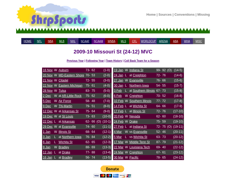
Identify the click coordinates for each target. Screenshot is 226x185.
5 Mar (118, 137)
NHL (72, 41)
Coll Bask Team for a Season (141, 60)
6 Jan (46, 142)
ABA (175, 41)
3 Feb (118, 90)
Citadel (63, 80)
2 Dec (47, 96)
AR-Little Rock (72, 96)
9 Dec (47, 106)
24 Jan (118, 75)
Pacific (134, 157)
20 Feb (118, 116)
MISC (198, 41)
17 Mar (118, 142)
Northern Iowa (71, 137)
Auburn (63, 70)
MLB (61, 41)
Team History (114, 60)
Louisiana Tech (140, 147)
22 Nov (48, 85)
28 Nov (48, 90)
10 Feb (118, 101)
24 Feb (118, 121)
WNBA (111, 41)
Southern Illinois (144, 90)
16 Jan (47, 157)
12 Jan (47, 152)
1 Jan (46, 132)
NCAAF (85, 41)
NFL (39, 41)
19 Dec (48, 116)
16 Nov (48, 70)
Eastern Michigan (70, 85)
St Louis (67, 116)
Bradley (63, 147)
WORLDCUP (148, 41)
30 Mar (118, 157)
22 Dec (48, 121)
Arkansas (68, 121)
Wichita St (65, 142)
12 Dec (48, 111)
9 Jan (46, 147)
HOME (28, 41)
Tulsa (62, 90)
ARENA (163, 41)
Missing (204, 14)
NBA (50, 41)
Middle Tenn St (140, 142)
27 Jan (118, 80)
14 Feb (118, 106)
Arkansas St (70, 111)
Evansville (69, 126)
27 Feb (118, 126)
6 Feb (118, 96)
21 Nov (48, 80)
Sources (165, 14)
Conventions (184, 14)
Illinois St (64, 132)
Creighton (139, 75)
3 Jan (46, 137)
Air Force (64, 101)
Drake (66, 152)
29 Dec (48, 126)
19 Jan (118, 70)
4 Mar (118, 132)
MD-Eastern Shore (71, 75)
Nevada (135, 116)
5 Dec (47, 101)
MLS (123, 41)
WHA (187, 41)
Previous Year (75, 60)
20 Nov (48, 75)
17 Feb (118, 111)
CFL (134, 41)
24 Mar (118, 152)
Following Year (95, 60)
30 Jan (118, 85)
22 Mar (118, 147)
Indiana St (136, 70)
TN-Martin (65, 106)
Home (151, 14)
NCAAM (98, 41)
